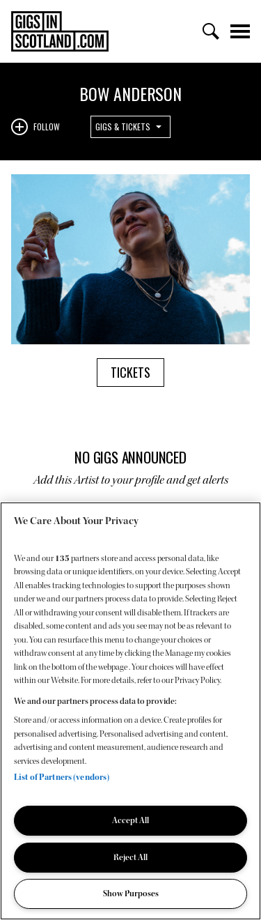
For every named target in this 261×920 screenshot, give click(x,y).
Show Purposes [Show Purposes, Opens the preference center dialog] (131, 893)
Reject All (130, 857)
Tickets (130, 372)
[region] (130, 711)
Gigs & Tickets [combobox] (122, 126)
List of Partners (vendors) (61, 777)
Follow (46, 126)
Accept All (130, 820)
